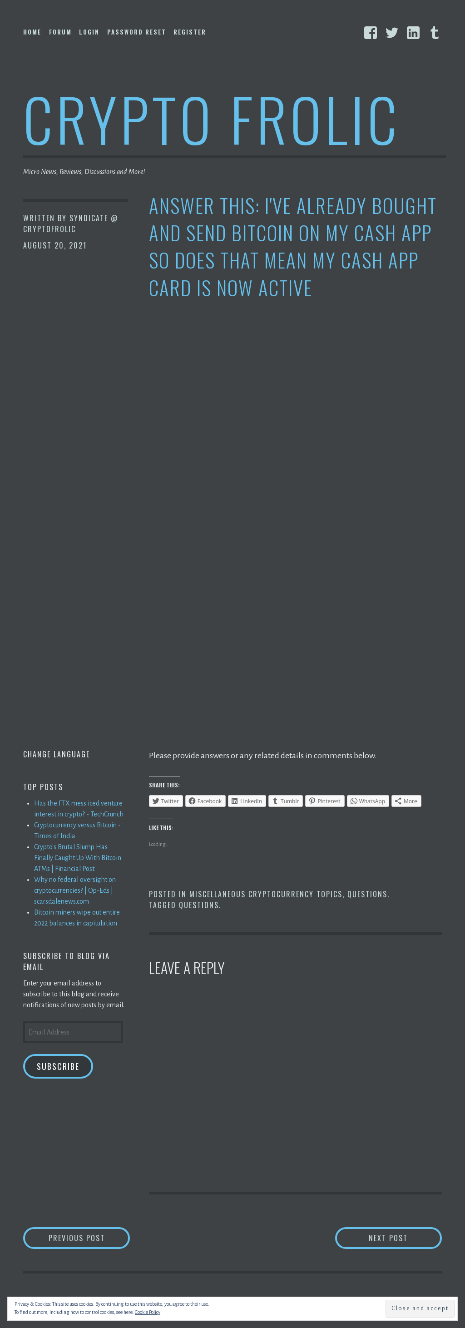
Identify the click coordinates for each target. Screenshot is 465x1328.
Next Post (405, 1237)
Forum (60, 31)
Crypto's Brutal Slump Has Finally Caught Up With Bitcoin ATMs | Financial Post (77, 857)
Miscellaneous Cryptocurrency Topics (265, 894)
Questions (367, 894)
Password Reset (136, 31)
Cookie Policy (147, 1312)
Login (89, 31)
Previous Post (89, 1237)
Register (189, 31)
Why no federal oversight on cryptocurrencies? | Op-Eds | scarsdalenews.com (75, 890)
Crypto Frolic (212, 118)
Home (32, 31)
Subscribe (58, 1066)
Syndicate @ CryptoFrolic (71, 223)
